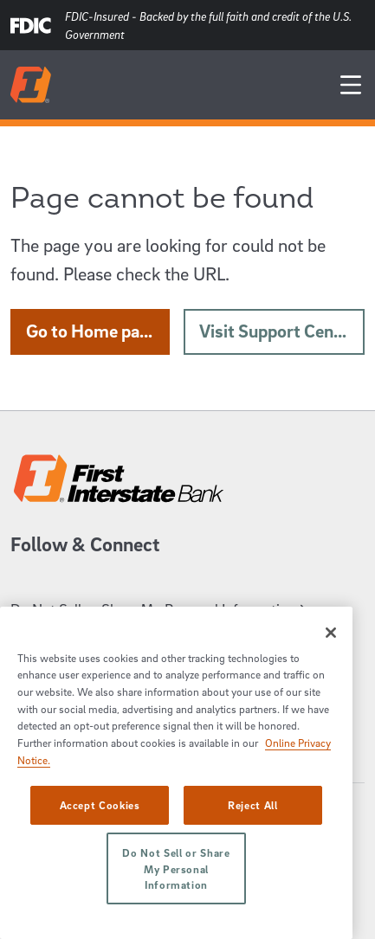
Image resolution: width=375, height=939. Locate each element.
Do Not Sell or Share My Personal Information (160, 609)
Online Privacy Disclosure (97, 716)
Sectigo (29, 888)
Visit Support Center (282, 330)
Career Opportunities (83, 689)
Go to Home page (98, 330)
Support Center (65, 636)
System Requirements (87, 662)
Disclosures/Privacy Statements (118, 743)
